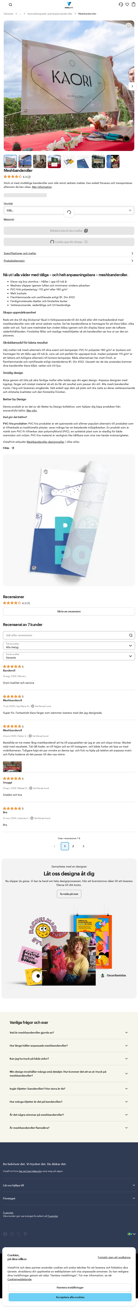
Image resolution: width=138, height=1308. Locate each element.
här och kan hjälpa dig (30, 1194)
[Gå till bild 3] (39, 161)
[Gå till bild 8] (113, 161)
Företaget (69, 1221)
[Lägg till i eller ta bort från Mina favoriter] (128, 26)
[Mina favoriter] (127, 4)
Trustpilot (8, 1235)
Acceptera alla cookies (70, 1297)
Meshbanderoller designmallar (45, 464)
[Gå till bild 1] (10, 161)
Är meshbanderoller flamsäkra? (29, 1150)
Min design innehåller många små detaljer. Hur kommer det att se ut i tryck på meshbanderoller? (58, 1096)
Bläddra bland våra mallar (69, 255)
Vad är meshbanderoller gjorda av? (32, 1055)
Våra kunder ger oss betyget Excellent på (30, 1239)
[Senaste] (69, 679)
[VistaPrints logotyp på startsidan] (69, 4)
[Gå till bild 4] (54, 161)
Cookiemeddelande (19, 1279)
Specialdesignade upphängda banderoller (49, 13)
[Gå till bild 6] (83, 161)
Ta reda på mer (69, 916)
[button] (12, 789)
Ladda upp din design (69, 266)
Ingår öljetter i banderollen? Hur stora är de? (37, 1111)
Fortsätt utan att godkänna (114, 1257)
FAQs (9, 471)
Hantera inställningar (70, 1287)
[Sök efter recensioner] (66, 658)
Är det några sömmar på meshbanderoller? (37, 1137)
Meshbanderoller (87, 13)
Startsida (8, 13)
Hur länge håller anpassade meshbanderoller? (39, 1068)
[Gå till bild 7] (98, 161)
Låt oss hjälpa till (69, 1208)
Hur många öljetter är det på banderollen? (36, 1124)
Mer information (42, 186)
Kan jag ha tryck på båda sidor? (29, 1081)
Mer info (31, 433)
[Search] (131, 658)
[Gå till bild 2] (25, 161)
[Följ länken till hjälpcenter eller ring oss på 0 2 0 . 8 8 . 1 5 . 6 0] (121, 4)
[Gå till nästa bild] (132, 86)
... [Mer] (20, 13)
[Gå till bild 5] (69, 161)
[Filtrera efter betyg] (69, 669)
